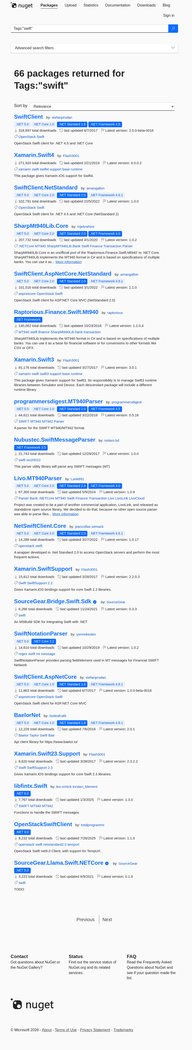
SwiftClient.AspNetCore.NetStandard (63, 273)
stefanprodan (62, 117)
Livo (111, 498)
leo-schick (64, 787)
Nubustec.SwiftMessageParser (54, 439)
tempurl (73, 844)
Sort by (20, 105)
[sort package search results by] (102, 106)
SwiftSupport (37, 583)
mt (38, 654)
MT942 (47, 421)
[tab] (49, 5)
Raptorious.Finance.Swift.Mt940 (56, 312)
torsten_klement (85, 787)
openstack (26, 546)
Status (76, 956)
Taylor (34, 735)
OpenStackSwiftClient (43, 824)
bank (79, 332)
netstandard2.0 (54, 844)
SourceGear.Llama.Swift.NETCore (58, 862)
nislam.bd (111, 440)
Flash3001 (71, 156)
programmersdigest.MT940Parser (58, 401)
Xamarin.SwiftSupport (43, 568)
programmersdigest (127, 402)
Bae (51, 735)
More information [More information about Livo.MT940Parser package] (66, 514)
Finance (96, 246)
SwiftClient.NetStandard (46, 187)
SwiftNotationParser (40, 633)
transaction (92, 332)
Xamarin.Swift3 (34, 359)
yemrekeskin (86, 634)
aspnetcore (27, 294)
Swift (40, 137)
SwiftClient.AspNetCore (45, 676)
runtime (77, 169)
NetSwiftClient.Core (40, 525)
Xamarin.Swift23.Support (47, 753)
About (47, 1030)
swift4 (44, 169)
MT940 (40, 246)
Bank (76, 246)
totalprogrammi (92, 825)
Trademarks (123, 1030)
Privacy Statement (95, 1030)
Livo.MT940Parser (38, 478)
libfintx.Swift (30, 786)
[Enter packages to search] (90, 28)
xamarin (25, 169)
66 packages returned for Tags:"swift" (69, 79)
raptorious (115, 313)
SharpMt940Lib (62, 332)
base (66, 169)
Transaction (112, 246)
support (55, 169)
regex (23, 654)
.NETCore (26, 246)
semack (98, 526)
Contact (19, 956)
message (48, 654)
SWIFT (24, 421)
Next (107, 919)
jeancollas (83, 526)
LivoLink (121, 498)
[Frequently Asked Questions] (131, 956)
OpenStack (27, 137)
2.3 (50, 768)
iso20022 (33, 460)
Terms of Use (66, 1030)
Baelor (24, 735)
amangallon (95, 188)
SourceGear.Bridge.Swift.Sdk (52, 601)
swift (35, 169)
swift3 (44, 374)
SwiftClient (28, 116)
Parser (127, 246)
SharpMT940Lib (59, 246)
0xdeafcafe (57, 716)
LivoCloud (137, 498)
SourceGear (115, 602)
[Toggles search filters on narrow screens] (173, 48)
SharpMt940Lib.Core (41, 225)
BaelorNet (27, 715)
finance (44, 332)
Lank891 (77, 479)
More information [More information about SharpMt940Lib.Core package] (69, 262)
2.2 (50, 583)
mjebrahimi (85, 226)
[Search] (173, 28)
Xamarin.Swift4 (34, 155)
